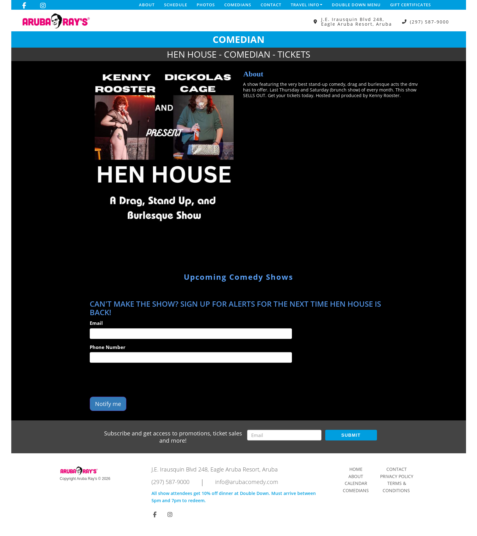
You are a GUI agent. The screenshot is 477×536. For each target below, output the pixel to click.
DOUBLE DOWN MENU (356, 5)
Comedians (237, 5)
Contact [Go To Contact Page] (396, 469)
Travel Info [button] (306, 5)
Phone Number (107, 347)
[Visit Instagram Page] (43, 6)
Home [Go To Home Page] (356, 469)
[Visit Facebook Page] (24, 6)
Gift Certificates (410, 5)
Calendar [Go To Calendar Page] (356, 483)
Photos (206, 5)
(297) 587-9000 (429, 22)
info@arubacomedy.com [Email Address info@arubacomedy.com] (246, 482)
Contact (271, 5)
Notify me (108, 404)
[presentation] (137, 379)
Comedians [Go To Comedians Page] (356, 490)
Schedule (175, 5)
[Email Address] (284, 435)
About (147, 5)
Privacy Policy (396, 476)
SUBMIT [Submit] (350, 435)
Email (96, 323)
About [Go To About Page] (355, 476)
